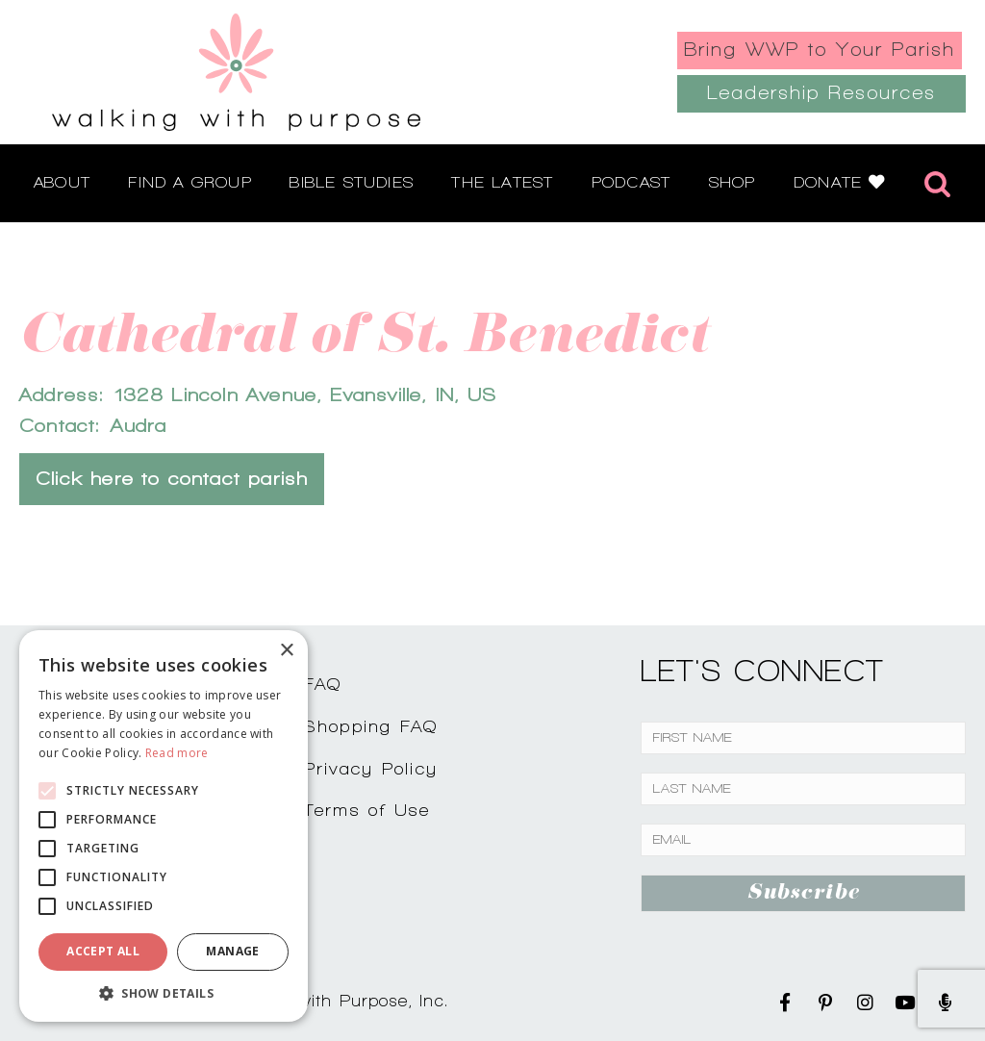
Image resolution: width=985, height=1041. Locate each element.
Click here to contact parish (172, 479)
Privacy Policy (371, 768)
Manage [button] (232, 951)
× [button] (286, 651)
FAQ (323, 683)
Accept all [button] (102, 951)
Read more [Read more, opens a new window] (177, 753)
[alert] (163, 826)
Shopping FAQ (371, 726)
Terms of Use (367, 809)
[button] (163, 993)
